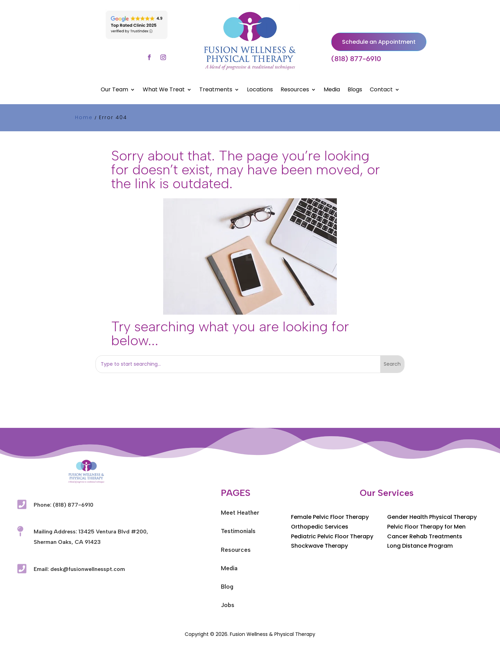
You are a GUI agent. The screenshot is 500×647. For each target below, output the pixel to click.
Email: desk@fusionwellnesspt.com (79, 569)
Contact (381, 90)
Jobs (227, 605)
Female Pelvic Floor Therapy (330, 517)
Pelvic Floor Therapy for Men (426, 527)
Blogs (355, 90)
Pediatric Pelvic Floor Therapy (332, 536)
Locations (260, 90)
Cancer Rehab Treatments (424, 536)
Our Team (114, 90)
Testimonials (238, 531)
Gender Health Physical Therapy (432, 517)
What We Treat (164, 90)
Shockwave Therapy (319, 546)
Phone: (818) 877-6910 (63, 504)
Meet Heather (240, 512)
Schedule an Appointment (379, 42)
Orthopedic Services (319, 527)
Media (332, 90)
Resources (295, 90)
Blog (227, 586)
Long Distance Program (420, 546)
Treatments (215, 90)
